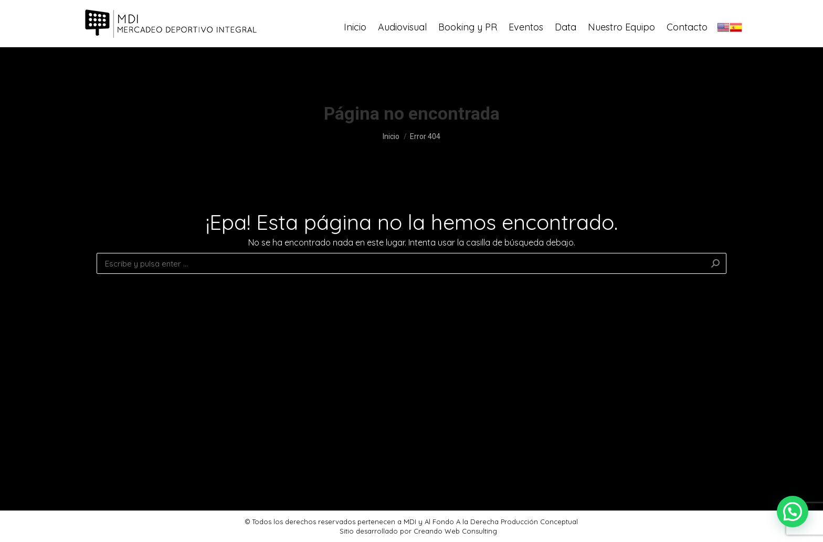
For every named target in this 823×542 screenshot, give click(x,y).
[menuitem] (355, 50)
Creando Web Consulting (455, 531)
